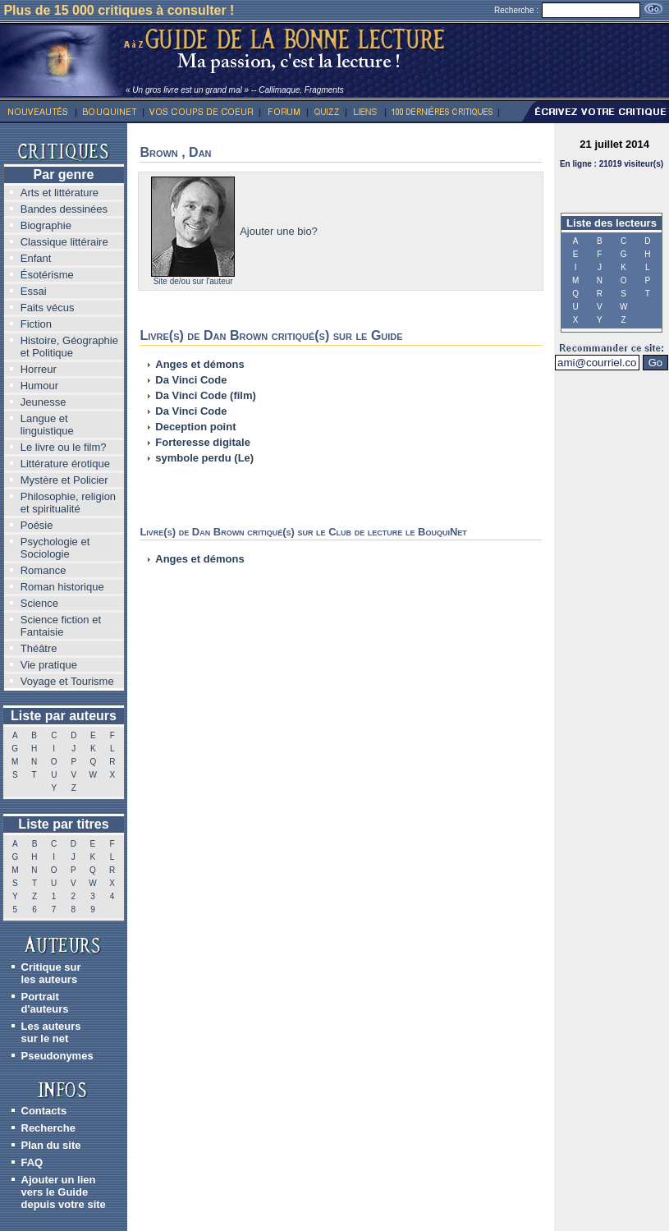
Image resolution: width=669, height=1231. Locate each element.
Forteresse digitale (202, 442)
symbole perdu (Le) (204, 458)
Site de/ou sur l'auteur (193, 281)
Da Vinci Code (191, 380)
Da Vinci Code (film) (205, 395)
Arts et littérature (60, 192)
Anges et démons (199, 364)
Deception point (195, 426)
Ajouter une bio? (279, 231)
